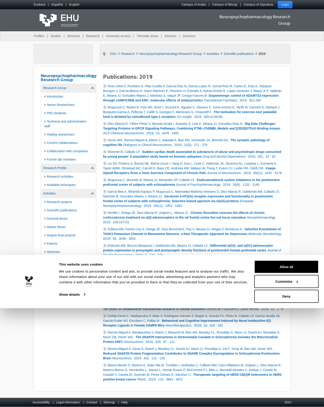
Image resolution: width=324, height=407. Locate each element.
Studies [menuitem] (55, 36)
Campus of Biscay (225, 4)
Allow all (286, 365)
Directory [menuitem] (189, 36)
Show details (69, 393)
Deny (286, 395)
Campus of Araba (194, 4)
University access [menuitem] (118, 36)
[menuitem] (39, 4)
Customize (286, 380)
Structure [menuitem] (73, 36)
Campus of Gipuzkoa (258, 4)
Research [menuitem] (93, 36)
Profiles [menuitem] (39, 36)
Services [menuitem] (170, 36)
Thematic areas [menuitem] (147, 36)
